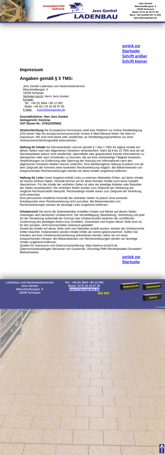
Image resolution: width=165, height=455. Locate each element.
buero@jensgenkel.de (51, 110)
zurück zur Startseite (131, 48)
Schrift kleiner (134, 61)
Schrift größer (134, 56)
